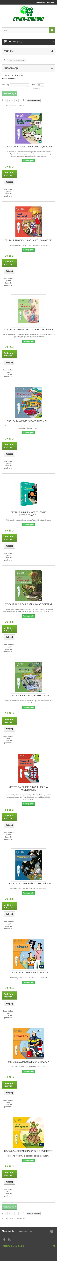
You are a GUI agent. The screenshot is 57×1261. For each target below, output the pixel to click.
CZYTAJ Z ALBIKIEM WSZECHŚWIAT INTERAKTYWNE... (28, 513)
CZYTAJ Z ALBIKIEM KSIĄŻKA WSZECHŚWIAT (28, 883)
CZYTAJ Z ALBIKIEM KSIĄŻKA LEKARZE (28, 972)
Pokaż (34, 85)
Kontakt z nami (40, 2)
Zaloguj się (50, 2)
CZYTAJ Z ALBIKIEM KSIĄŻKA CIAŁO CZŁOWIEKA (28, 329)
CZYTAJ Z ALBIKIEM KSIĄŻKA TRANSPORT (28, 421)
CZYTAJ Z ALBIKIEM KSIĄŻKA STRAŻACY (28, 1062)
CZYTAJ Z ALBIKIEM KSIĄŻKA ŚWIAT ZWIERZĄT (28, 604)
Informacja (11, 68)
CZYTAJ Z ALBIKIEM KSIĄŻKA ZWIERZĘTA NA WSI (28, 147)
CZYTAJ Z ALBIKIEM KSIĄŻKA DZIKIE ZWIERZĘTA (28, 1151)
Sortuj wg (5, 85)
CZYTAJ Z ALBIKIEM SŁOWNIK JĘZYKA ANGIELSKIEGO (28, 788)
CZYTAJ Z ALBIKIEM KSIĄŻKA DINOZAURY (28, 695)
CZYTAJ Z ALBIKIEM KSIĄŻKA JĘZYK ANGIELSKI (28, 240)
